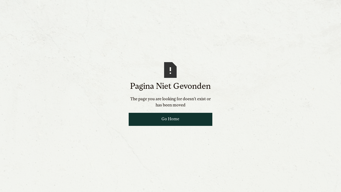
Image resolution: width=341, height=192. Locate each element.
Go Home (170, 119)
